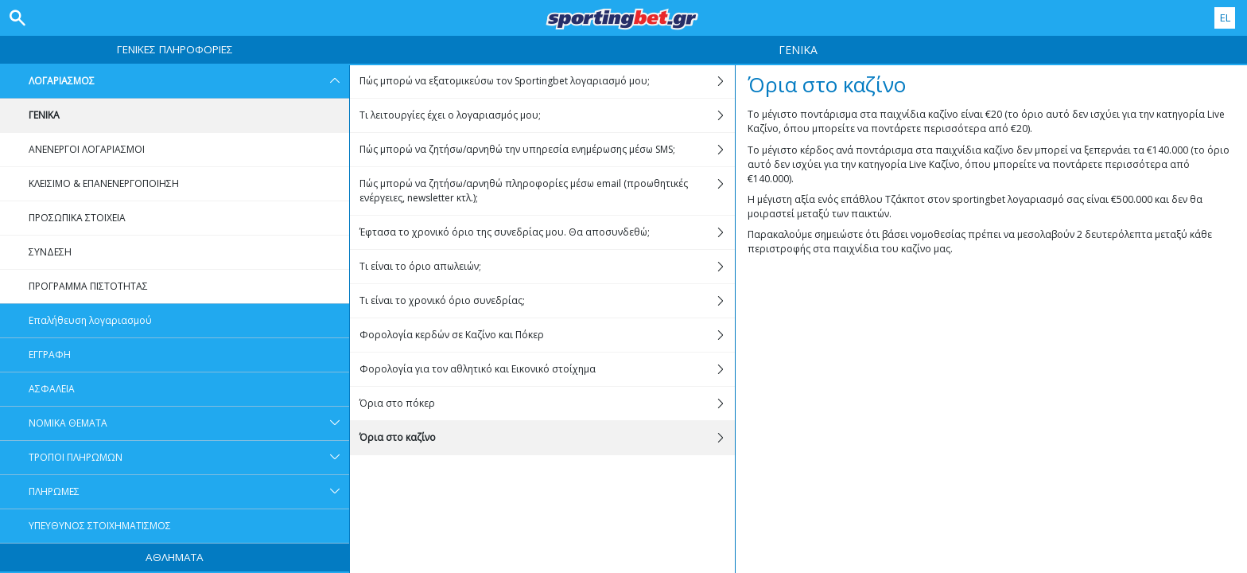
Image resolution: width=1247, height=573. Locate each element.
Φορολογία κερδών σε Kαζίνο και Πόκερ (547, 335)
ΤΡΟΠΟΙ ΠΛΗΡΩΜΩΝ (189, 457)
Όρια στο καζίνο (547, 437)
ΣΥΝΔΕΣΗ (50, 252)
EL (1225, 17)
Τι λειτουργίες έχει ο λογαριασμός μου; (547, 115)
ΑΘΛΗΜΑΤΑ (175, 557)
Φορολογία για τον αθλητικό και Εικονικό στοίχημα (547, 369)
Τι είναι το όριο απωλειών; (547, 266)
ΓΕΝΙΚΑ (44, 115)
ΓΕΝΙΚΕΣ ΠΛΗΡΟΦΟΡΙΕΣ (175, 49)
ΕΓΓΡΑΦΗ (50, 354)
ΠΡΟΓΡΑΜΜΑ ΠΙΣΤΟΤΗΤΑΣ (88, 286)
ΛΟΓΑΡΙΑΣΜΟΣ (189, 81)
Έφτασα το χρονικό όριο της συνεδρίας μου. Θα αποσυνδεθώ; (547, 232)
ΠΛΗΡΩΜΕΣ (189, 492)
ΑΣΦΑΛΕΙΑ (52, 389)
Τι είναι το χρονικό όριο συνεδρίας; (547, 301)
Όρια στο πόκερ (547, 403)
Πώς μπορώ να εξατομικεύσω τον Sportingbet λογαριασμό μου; (547, 81)
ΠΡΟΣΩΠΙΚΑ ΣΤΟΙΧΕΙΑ (77, 217)
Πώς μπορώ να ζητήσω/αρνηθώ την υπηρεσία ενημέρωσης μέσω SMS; (547, 149)
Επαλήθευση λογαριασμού (90, 320)
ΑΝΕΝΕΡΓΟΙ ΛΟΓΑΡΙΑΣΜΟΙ (87, 149)
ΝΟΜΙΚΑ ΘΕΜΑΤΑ (189, 423)
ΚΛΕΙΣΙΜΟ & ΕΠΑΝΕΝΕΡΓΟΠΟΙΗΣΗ (104, 183)
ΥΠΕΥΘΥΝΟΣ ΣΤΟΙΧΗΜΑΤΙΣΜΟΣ (100, 525)
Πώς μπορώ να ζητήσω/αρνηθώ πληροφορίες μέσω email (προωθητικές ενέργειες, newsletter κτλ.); (547, 191)
